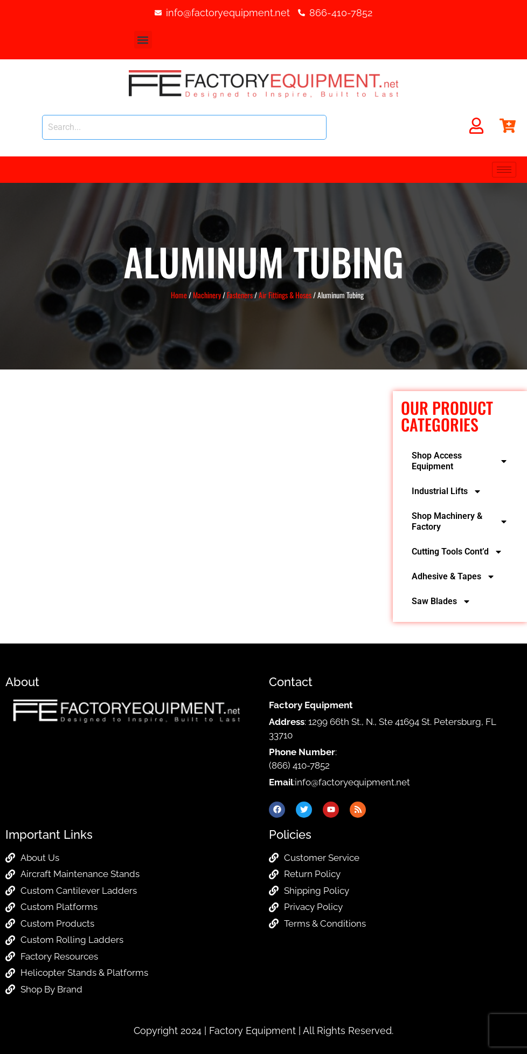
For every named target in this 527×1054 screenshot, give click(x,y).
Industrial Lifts (447, 491)
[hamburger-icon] (504, 169)
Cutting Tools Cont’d (457, 552)
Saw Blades (441, 601)
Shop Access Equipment (460, 460)
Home (179, 294)
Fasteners (240, 294)
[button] (143, 40)
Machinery (207, 294)
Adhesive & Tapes (453, 576)
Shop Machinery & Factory (460, 521)
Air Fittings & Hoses (285, 294)
